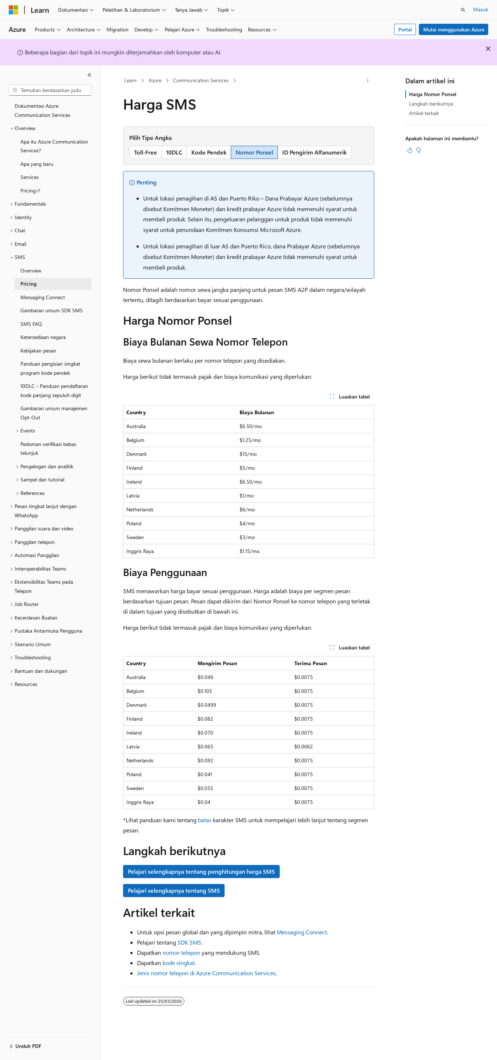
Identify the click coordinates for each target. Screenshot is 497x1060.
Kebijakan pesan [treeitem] (38, 350)
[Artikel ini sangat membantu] (409, 150)
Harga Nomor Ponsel (432, 94)
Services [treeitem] (29, 177)
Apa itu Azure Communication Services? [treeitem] (54, 146)
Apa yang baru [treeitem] (36, 163)
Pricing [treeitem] (28, 190)
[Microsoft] (13, 10)
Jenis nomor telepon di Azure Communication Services (206, 973)
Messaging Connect (302, 932)
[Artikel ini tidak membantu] (418, 150)
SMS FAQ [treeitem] (31, 323)
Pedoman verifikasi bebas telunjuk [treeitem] (48, 449)
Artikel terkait (424, 113)
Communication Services (201, 80)
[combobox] (50, 90)
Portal (405, 29)
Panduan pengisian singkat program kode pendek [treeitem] (50, 368)
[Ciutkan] (89, 74)
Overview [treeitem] (30, 270)
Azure (155, 80)
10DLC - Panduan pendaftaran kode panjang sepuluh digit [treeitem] (54, 390)
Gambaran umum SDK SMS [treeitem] (51, 310)
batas (204, 820)
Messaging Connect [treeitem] (42, 297)
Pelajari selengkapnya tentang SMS (174, 890)
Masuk (480, 9)
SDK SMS (189, 942)
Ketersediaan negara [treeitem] (43, 336)
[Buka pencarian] (463, 9)
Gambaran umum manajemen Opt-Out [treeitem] (53, 413)
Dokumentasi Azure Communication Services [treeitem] (42, 110)
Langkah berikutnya (431, 103)
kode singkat (179, 962)
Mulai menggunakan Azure (453, 29)
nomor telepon (181, 952)
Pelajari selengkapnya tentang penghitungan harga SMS (201, 871)
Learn (130, 80)
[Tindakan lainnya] (367, 81)
